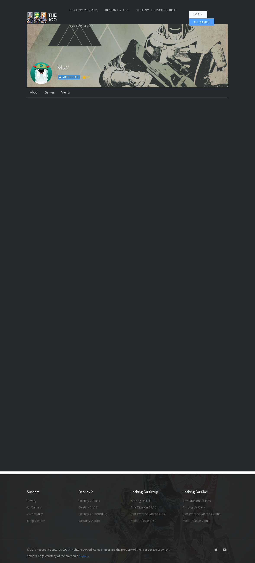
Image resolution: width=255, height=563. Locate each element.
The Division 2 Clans (197, 499)
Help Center (36, 520)
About (34, 93)
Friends (69, 93)
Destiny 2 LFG (117, 8)
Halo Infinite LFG (143, 520)
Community (35, 513)
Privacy (32, 499)
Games (51, 93)
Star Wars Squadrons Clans (203, 513)
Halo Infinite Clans (196, 520)
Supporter (69, 77)
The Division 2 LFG (144, 506)
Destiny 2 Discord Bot (156, 8)
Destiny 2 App (82, 20)
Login (200, 11)
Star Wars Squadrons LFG (150, 513)
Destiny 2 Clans (84, 8)
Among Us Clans (195, 506)
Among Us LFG (142, 499)
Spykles (84, 556)
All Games (198, 18)
